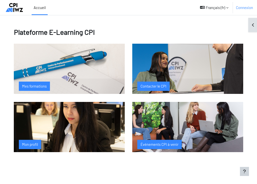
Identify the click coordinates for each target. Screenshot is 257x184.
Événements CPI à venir (159, 144)
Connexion (244, 7)
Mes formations (38, 86)
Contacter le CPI (153, 86)
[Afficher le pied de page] (244, 171)
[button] (214, 7)
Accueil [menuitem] (40, 7)
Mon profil (34, 144)
